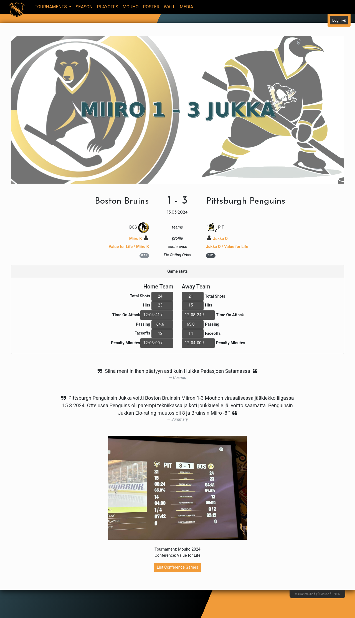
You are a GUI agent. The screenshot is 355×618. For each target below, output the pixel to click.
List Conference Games (177, 567)
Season (84, 6)
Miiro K (138, 238)
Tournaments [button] (51, 6)
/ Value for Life (227, 246)
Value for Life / (129, 246)
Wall (170, 6)
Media (186, 6)
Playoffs (107, 6)
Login (339, 20)
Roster (151, 6)
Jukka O (217, 238)
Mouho (131, 6)
